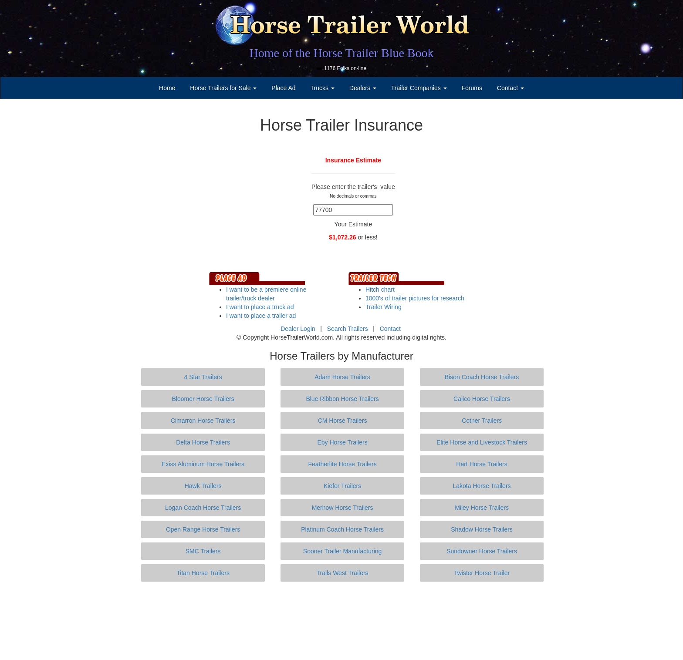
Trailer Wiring (383, 306)
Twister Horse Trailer (482, 572)
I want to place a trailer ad (261, 315)
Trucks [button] (323, 87)
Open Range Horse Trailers (203, 529)
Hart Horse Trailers (481, 464)
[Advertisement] (341, 620)
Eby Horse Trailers (342, 442)
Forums (471, 87)
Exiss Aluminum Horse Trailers (203, 464)
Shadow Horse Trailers (482, 529)
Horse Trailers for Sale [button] (223, 87)
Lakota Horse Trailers (482, 485)
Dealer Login (298, 328)
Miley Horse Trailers (482, 507)
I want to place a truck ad (260, 306)
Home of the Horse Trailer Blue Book (341, 53)
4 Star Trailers (203, 377)
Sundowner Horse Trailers (481, 551)
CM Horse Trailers (342, 420)
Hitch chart (380, 289)
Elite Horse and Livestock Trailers (481, 442)
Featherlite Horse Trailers (342, 464)
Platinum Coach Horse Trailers (342, 529)
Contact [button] (510, 87)
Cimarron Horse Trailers (203, 420)
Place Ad (283, 87)
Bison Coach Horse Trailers (482, 377)
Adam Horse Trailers (342, 377)
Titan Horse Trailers (203, 572)
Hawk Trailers (203, 485)
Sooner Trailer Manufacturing (342, 551)
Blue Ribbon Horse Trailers (342, 398)
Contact (390, 328)
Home (167, 87)
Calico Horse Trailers (481, 398)
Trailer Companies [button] (419, 87)
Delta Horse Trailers (203, 442)
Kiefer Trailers (342, 485)
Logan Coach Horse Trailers (203, 507)
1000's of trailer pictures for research (414, 298)
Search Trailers (347, 328)
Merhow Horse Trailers (342, 507)
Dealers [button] (362, 87)
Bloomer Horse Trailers (203, 398)
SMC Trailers (203, 551)
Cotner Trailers (482, 420)
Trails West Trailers (343, 572)
